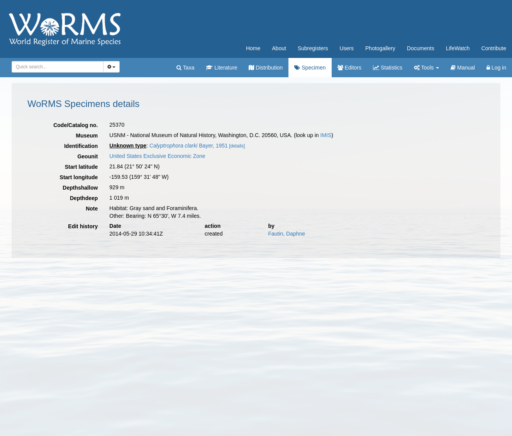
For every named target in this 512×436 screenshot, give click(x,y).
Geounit (87, 156)
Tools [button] (426, 67)
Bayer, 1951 (188, 146)
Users (346, 48)
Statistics (387, 67)
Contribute (493, 48)
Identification (81, 146)
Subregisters (313, 48)
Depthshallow (80, 188)
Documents (420, 48)
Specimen (310, 67)
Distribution (266, 67)
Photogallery (380, 48)
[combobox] (57, 67)
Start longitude (79, 177)
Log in (496, 67)
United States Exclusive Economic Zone (157, 156)
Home (253, 48)
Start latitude (81, 167)
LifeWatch (458, 48)
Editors (349, 67)
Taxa (185, 67)
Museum (87, 135)
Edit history (83, 226)
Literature (221, 67)
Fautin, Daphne (286, 234)
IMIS (326, 135)
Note (92, 208)
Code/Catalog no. (75, 125)
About (279, 48)
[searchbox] (56, 66)
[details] (237, 146)
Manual (463, 67)
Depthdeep (84, 198)
